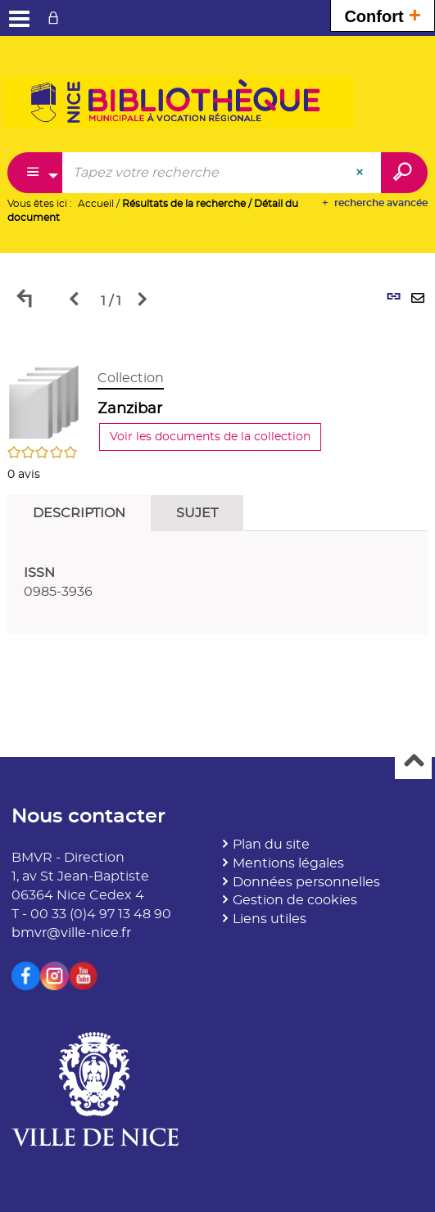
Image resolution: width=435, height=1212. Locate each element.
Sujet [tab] (197, 513)
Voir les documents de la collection (210, 437)
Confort (382, 14)
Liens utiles (269, 919)
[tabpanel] (217, 493)
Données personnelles (306, 882)
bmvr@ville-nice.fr (71, 932)
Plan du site (271, 844)
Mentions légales (288, 863)
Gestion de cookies (295, 900)
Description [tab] (79, 513)
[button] (44, 399)
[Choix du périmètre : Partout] (35, 172)
